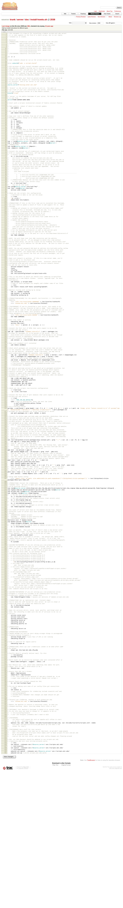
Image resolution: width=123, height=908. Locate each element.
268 (5, 567)
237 (5, 502)
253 (5, 535)
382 (5, 793)
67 (6, 162)
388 (5, 804)
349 (5, 729)
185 (5, 397)
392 (5, 812)
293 (5, 617)
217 (5, 461)
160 (5, 348)
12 (6, 55)
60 (6, 148)
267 (5, 563)
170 (5, 368)
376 (5, 781)
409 (5, 845)
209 (5, 445)
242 (5, 513)
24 (6, 78)
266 (5, 561)
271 (5, 573)
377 (5, 783)
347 (5, 725)
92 (6, 213)
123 (5, 275)
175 (5, 377)
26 (6, 82)
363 (5, 757)
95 (6, 219)
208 (5, 443)
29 (6, 87)
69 (6, 166)
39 (6, 107)
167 (5, 361)
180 (5, 387)
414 (5, 855)
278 (5, 587)
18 (6, 66)
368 (5, 766)
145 (5, 318)
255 (5, 539)
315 (5, 661)
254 (5, 537)
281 (5, 593)
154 (5, 336)
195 (5, 417)
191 (5, 409)
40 (6, 109)
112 (5, 253)
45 (6, 118)
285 (5, 601)
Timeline (73, 13)
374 (5, 778)
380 (5, 789)
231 (5, 490)
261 (5, 551)
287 (5, 605)
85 (6, 198)
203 (5, 433)
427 (5, 881)
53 (6, 134)
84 (6, 196)
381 (5, 791)
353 (5, 737)
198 (5, 423)
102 (5, 233)
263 (5, 555)
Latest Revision (92, 16)
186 (5, 399)
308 (5, 647)
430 (5, 887)
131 (5, 290)
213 (5, 453)
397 (5, 822)
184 (5, 395)
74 (6, 176)
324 (5, 679)
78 (6, 184)
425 (5, 876)
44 (6, 117)
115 (5, 259)
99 (6, 226)
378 (5, 785)
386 (5, 801)
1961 (28, 26)
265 (5, 560)
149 (5, 326)
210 (5, 447)
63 (6, 154)
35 (6, 99)
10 (6, 51)
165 (5, 357)
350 (5, 731)
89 (6, 207)
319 (5, 669)
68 (6, 164)
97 (6, 222)
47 (6, 122)
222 (5, 470)
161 (5, 350)
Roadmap (83, 13)
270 (5, 571)
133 (5, 294)
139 (5, 306)
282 (5, 595)
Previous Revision (81, 16)
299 (5, 629)
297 (5, 625)
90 (6, 209)
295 (5, 621)
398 (5, 824)
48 (6, 124)
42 (6, 113)
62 (6, 152)
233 (5, 494)
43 (6, 115)
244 (5, 517)
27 (6, 84)
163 (5, 354)
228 (5, 484)
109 (5, 246)
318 (5, 667)
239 (5, 506)
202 (5, 431)
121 (5, 271)
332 (5, 696)
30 (6, 89)
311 (5, 653)
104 (5, 236)
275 (5, 581)
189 (5, 405)
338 (5, 708)
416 (5, 859)
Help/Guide (102, 11)
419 (5, 865)
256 (5, 541)
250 (5, 529)
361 (5, 753)
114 (5, 257)
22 (6, 74)
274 (5, 579)
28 (6, 85)
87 (6, 202)
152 (5, 332)
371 (5, 772)
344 (5, 719)
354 (5, 739)
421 (5, 869)
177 (5, 381)
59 (6, 146)
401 (5, 830)
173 (5, 373)
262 (5, 553)
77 (6, 182)
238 (5, 504)
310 (5, 651)
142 (5, 312)
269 (5, 569)
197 (5, 421)
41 (6, 111)
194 (5, 415)
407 (5, 841)
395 (5, 818)
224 (5, 474)
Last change (6, 26)
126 (5, 281)
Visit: (70, 23)
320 (5, 671)
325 (5, 681)
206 (5, 439)
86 (6, 200)
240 (5, 508)
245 (5, 519)
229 (5, 487)
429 (5, 885)
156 (5, 340)
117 (5, 263)
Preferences (117, 11)
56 (6, 140)
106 (5, 240)
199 (5, 425)
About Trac (109, 11)
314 (5, 659)
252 (5, 533)
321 (5, 673)
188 (5, 403)
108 (5, 244)
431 (5, 889)
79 (6, 186)
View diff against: (114, 23)
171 (5, 370)
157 (5, 342)
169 (5, 366)
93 (6, 215)
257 (5, 543)
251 (5, 531)
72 (6, 172)
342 (5, 715)
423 (5, 872)
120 (5, 269)
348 (5, 727)
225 (5, 477)
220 (5, 466)
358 (5, 746)
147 (5, 322)
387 (5, 803)
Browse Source (95, 13)
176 (5, 379)
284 (5, 599)
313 (5, 657)
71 (6, 170)
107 (5, 242)
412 (5, 851)
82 (6, 192)
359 (5, 748)
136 (5, 300)
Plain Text (55, 901)
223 (5, 472)
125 (5, 279)
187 (5, 401)
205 (5, 437)
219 (5, 464)
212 (5, 451)
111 (5, 251)
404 (5, 836)
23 (6, 76)
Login (95, 11)
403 (5, 833)
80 (6, 188)
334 (5, 699)
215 (5, 457)
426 (5, 879)
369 (5, 768)
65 (6, 158)
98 (6, 224)
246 (5, 521)
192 (5, 411)
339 (5, 709)
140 (5, 308)
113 (5, 255)
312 (5, 655)
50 (6, 128)
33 (6, 96)
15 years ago (49, 26)
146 (5, 321)
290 (5, 611)
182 (5, 391)
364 (5, 758)
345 (5, 721)
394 (5, 816)
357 (5, 745)
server (20, 19)
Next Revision (101, 16)
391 (5, 810)
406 (5, 839)
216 (5, 459)
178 (5, 383)
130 (5, 288)
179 (5, 385)
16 (6, 63)
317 (5, 665)
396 (5, 820)
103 (5, 234)
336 (5, 703)
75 (6, 178)
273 (5, 577)
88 (6, 205)
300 (5, 631)
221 (5, 468)
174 (5, 375)
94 (6, 217)
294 (5, 619)
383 (5, 795)
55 (6, 138)
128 (5, 285)
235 (5, 498)
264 (5, 557)
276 (5, 583)
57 (6, 142)
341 (5, 713)
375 (5, 779)
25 (6, 80)
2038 (52, 19)
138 (5, 304)
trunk (12, 19)
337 (5, 705)
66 (6, 160)
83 (6, 194)
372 (5, 774)
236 (5, 500)
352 (5, 735)
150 (5, 328)
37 (6, 103)
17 (6, 64)
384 (5, 797)
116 (5, 261)
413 (5, 853)
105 (5, 238)
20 (6, 70)
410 (5, 847)
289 (5, 609)
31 (6, 91)
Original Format (66, 901)
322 (5, 675)
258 (5, 545)
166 (5, 359)
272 (5, 575)
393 (5, 814)
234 (5, 496)
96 (6, 221)
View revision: (93, 23)
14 (6, 59)
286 (5, 603)
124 (5, 277)
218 (5, 462)
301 (5, 633)
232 (5, 492)
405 (5, 837)
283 (5, 597)
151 (5, 330)
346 (5, 723)
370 (5, 770)
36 (6, 101)
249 (5, 527)
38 (6, 105)
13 (6, 57)
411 (5, 849)
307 (5, 645)
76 (6, 180)
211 (5, 449)
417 (5, 861)
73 (6, 174)
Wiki (65, 13)
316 (5, 663)
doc (27, 19)
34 (6, 97)
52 (6, 131)
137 (5, 302)
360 (5, 751)
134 (5, 297)
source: (5, 19)
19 (6, 68)
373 (5, 776)
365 (5, 760)
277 (5, 585)
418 (5, 863)
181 (5, 389)
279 (5, 589)
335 (5, 701)
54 (6, 136)
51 (6, 129)
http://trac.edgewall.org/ (115, 904)
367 (5, 764)
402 (5, 831)
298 (5, 627)
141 (5, 310)
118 (5, 265)
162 (5, 352)
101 (5, 231)
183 (5, 393)
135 (5, 299)
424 (5, 874)
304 (5, 639)
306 (5, 643)
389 (5, 806)
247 (5, 523)
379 (5, 787)
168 (5, 364)
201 (5, 429)
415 (5, 857)
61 (6, 150)
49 (6, 126)
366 (5, 762)
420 (5, 867)
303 (5, 637)
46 (6, 120)
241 (5, 511)
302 (5, 635)
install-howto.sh (38, 19)
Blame (110, 16)
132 (5, 292)
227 (5, 482)
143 (5, 314)
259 (5, 547)
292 (5, 615)
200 (5, 427)
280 (5, 591)
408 (5, 843)
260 (5, 549)
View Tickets (107, 13)
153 (5, 334)
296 (5, 623)
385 (5, 799)
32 (6, 94)
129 (5, 287)
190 (5, 407)
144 (5, 316)
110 (5, 248)
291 (5, 613)
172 (5, 372)
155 (5, 338)
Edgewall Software (23, 904)
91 (6, 211)
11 (6, 53)
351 (5, 733)
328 (5, 688)
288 (5, 607)
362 (5, 755)
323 (5, 677)
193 (5, 413)
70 (6, 168)
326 (5, 683)
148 (5, 324)
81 (6, 190)
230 (5, 488)
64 (6, 156)
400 (5, 828)
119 (5, 267)
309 (5, 649)
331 (5, 694)
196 (5, 419)
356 (5, 743)
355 (5, 741)
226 (5, 479)
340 (5, 711)
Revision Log (117, 16)
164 (5, 356)
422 (5, 871)
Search (117, 13)
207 (5, 441)
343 (5, 717)
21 (6, 72)
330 (5, 692)
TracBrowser (91, 896)
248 (5, 525)
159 (5, 346)
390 (5, 808)
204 (5, 435)
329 (5, 690)
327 (5, 686)
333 (5, 698)
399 (5, 826)
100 (5, 229)
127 (5, 283)
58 (6, 144)
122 (5, 273)
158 (5, 344)
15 (6, 61)
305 (5, 641)
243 (5, 515)
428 (5, 883)
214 (5, 455)
